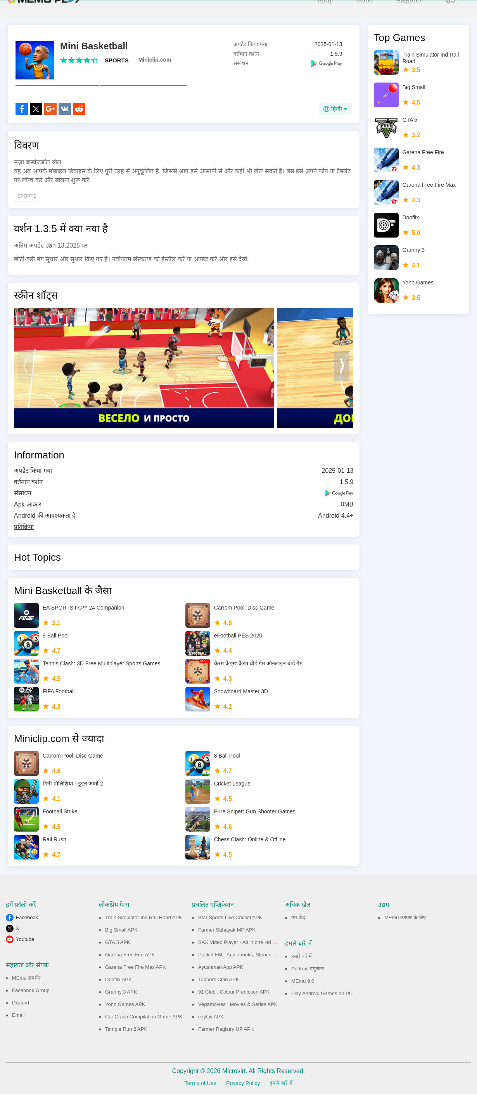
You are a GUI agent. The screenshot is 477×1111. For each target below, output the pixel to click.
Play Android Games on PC (322, 1010)
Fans (351, 8)
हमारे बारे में (301, 973)
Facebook (27, 934)
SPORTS (117, 60)
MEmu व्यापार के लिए (405, 934)
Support (395, 8)
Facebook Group (31, 1007)
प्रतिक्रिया (24, 544)
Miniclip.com (154, 60)
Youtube (25, 956)
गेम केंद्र (298, 934)
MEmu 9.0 (302, 998)
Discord (20, 1020)
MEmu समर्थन (26, 995)
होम (436, 8)
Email (18, 1032)
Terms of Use (200, 1100)
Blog (312, 8)
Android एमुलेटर (307, 986)
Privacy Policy (243, 1100)
